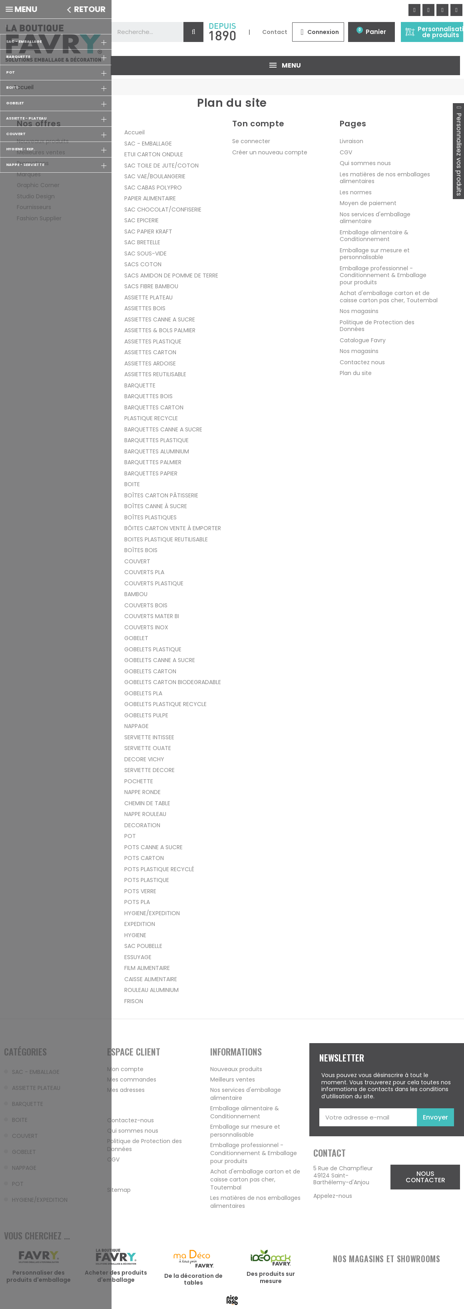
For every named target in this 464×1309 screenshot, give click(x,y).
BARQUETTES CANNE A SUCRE (163, 429)
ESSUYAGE (137, 957)
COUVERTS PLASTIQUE (153, 583)
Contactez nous (362, 362)
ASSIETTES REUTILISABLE (155, 374)
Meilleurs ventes (232, 1080)
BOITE (132, 484)
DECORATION (142, 825)
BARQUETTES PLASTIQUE (156, 440)
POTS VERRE (140, 891)
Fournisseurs (34, 207)
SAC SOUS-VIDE (145, 253)
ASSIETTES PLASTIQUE (152, 341)
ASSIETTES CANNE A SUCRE (159, 319)
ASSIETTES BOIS (144, 308)
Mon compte (125, 1069)
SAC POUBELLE (143, 946)
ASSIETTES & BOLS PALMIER (159, 330)
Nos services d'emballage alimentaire (375, 217)
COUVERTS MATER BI (151, 616)
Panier (376, 32)
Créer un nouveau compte (269, 152)
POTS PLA (137, 902)
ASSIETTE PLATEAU (148, 297)
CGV (346, 152)
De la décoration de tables (193, 1279)
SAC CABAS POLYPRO (153, 187)
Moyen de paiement (368, 203)
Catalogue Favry (363, 340)
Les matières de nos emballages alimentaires (385, 177)
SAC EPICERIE (141, 220)
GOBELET (136, 638)
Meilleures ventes (41, 152)
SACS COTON (142, 264)
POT (130, 836)
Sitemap (119, 1190)
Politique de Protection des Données (377, 325)
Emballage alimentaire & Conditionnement (374, 235)
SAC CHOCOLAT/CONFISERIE (162, 209)
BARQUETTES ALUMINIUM (156, 451)
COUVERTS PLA (144, 572)
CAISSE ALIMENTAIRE (150, 979)
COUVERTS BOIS (145, 605)
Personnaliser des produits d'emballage (38, 1276)
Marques (29, 174)
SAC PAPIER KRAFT (148, 231)
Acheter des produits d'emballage (116, 1276)
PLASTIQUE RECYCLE (151, 418)
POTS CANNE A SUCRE (153, 847)
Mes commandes (131, 1080)
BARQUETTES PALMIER (152, 462)
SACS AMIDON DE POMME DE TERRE (171, 275)
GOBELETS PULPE (146, 715)
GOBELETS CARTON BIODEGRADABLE (172, 682)
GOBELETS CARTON (150, 671)
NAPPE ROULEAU (145, 814)
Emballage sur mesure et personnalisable (375, 253)
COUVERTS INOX (146, 627)
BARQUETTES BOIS (148, 396)
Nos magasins (359, 311)
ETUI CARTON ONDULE (153, 154)
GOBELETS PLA (143, 693)
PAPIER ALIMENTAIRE (150, 198)
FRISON (133, 1001)
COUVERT (137, 561)
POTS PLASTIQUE (146, 880)
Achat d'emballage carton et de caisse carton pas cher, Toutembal (389, 296)
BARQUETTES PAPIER (150, 473)
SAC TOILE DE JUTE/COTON (161, 165)
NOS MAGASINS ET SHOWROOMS (386, 1259)
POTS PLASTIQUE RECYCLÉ (159, 869)
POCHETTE (138, 781)
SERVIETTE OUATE (147, 748)
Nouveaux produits (43, 141)
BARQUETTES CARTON (153, 407)
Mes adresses (126, 1090)
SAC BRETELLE (142, 242)
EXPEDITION (139, 924)
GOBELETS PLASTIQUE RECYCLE (165, 704)
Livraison (351, 141)
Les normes (356, 192)
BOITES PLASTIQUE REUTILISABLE (166, 539)
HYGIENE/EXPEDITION (152, 913)
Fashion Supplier (39, 218)
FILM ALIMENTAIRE (147, 968)
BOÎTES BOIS (140, 550)
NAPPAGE (136, 726)
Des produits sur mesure (271, 1277)
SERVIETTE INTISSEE (149, 737)
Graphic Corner (38, 185)
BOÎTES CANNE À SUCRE (155, 506)
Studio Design (36, 196)
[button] (425, 1177)
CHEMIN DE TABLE (147, 803)
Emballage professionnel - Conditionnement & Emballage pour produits (383, 275)
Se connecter (251, 141)
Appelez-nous (332, 1195)
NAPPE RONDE (142, 792)
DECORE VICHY (144, 759)
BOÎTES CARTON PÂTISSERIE (161, 495)
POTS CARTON (144, 858)
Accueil (134, 132)
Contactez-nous (130, 1120)
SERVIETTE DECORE (149, 770)
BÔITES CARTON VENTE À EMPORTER (172, 528)
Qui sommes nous (365, 163)
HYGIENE (135, 935)
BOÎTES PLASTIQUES (150, 517)
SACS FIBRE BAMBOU (151, 286)
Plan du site (356, 373)
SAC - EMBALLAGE (148, 143)
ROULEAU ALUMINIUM (151, 990)
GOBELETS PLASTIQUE (152, 649)
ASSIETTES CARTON (150, 352)
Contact (274, 32)
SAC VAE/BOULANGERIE (154, 176)
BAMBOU (135, 594)
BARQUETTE (139, 385)
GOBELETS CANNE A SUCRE (159, 660)
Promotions (33, 163)
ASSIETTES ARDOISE (150, 363)
